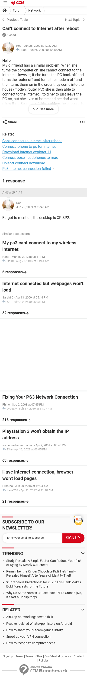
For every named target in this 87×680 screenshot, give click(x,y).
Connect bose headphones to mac (30, 157)
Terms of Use (34, 656)
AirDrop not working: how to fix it (29, 617)
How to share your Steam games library (34, 630)
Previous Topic (17, 20)
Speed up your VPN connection (28, 636)
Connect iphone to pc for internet (29, 146)
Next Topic (72, 20)
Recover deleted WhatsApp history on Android (39, 623)
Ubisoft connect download (23, 163)
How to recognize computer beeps (30, 643)
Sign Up (8, 656)
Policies (43, 660)
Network (34, 10)
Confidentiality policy (58, 656)
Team (19, 656)
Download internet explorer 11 (26, 152)
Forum (17, 10)
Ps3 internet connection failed (26, 168)
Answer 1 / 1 (12, 192)
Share (12, 122)
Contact (79, 656)
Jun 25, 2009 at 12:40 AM (45, 50)
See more (46, 109)
